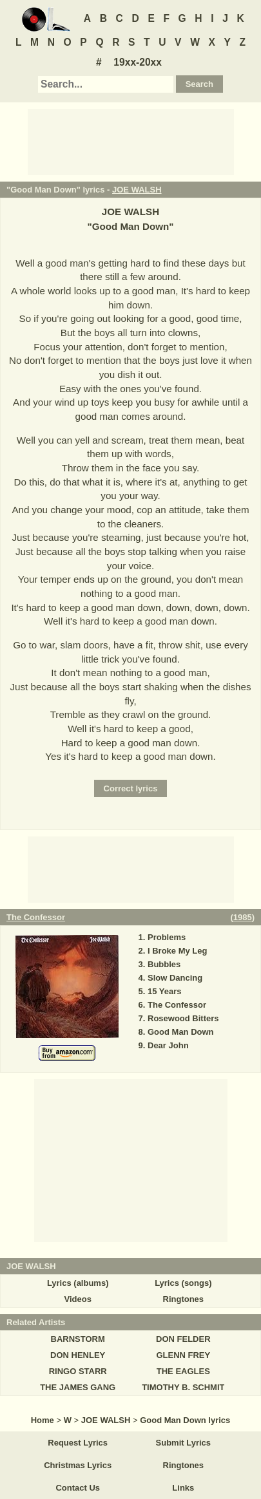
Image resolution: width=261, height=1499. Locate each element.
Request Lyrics (78, 1442)
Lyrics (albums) (78, 1283)
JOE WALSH (137, 189)
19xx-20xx (137, 62)
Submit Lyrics (183, 1442)
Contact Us (77, 1488)
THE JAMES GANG (77, 1387)
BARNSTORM (78, 1339)
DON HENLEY (77, 1355)
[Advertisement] (131, 141)
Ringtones (183, 1299)
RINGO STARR (78, 1371)
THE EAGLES (183, 1371)
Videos (77, 1299)
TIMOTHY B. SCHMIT (183, 1387)
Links (183, 1488)
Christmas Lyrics (77, 1465)
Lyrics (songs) (183, 1283)
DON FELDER (183, 1339)
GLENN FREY (183, 1355)
